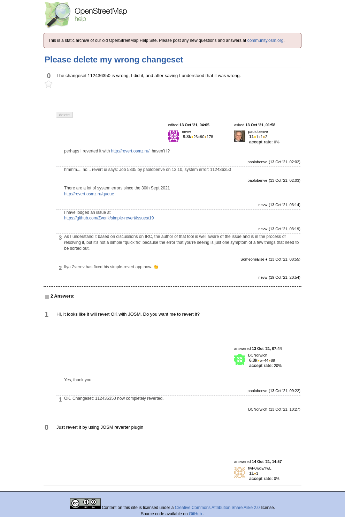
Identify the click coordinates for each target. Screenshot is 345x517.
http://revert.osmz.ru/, (131, 151)
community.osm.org (265, 40)
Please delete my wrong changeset (114, 59)
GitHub (196, 513)
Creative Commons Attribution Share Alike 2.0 (217, 507)
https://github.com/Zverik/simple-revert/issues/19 (109, 218)
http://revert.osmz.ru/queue (89, 194)
